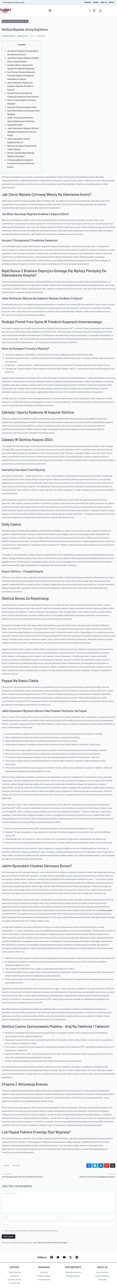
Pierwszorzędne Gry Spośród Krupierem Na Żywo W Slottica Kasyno (20, 163)
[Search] (90, 10)
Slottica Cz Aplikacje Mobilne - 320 (15, 21)
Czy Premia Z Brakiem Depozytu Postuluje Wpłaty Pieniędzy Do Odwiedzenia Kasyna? (21, 75)
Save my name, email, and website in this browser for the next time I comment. (31, 1231)
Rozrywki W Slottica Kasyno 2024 (22, 107)
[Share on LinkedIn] (100, 1165)
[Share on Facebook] (89, 1165)
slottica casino (105, 910)
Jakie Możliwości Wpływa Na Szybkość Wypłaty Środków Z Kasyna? (20, 86)
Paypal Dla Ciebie (14, 124)
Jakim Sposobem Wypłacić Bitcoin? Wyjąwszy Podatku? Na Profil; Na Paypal (23, 131)
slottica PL (16, 1165)
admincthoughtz (9, 36)
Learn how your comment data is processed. (50, 1242)
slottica (6, 1165)
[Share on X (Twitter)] (94, 1165)
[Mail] (112, 1165)
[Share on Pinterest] (106, 1165)
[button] (50, 10)
